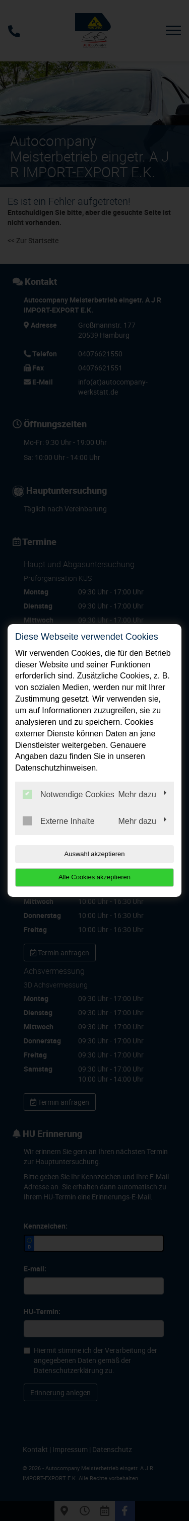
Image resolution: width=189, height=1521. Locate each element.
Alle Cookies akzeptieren (94, 877)
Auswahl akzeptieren (95, 854)
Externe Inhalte (59, 820)
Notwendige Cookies (68, 794)
